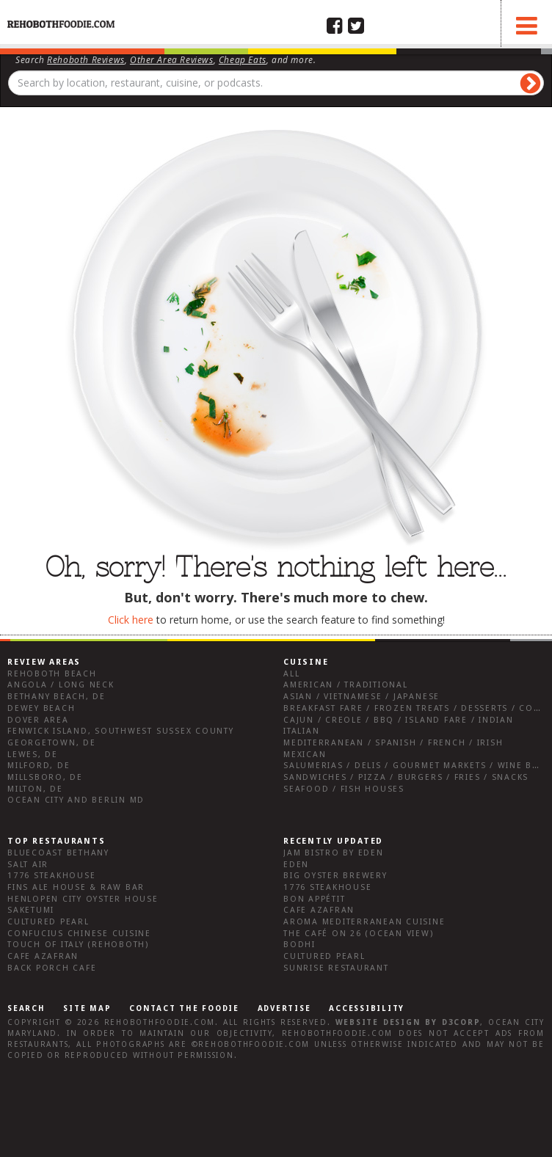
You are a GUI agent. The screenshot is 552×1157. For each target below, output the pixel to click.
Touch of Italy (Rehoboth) (78, 944)
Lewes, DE (32, 754)
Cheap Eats (242, 59)
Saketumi (30, 910)
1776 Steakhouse (51, 875)
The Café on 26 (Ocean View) (358, 933)
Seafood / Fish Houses (343, 789)
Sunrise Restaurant (336, 968)
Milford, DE (38, 765)
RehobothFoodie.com (160, 1022)
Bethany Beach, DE (56, 696)
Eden (296, 864)
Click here (130, 620)
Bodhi (299, 944)
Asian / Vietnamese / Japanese (361, 696)
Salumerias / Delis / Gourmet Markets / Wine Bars (417, 765)
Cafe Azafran (43, 956)
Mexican (304, 754)
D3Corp (461, 1022)
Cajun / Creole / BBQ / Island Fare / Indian (398, 720)
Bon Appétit (314, 899)
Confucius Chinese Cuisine (79, 933)
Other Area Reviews (172, 59)
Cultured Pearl (48, 922)
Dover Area (38, 720)
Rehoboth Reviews (86, 59)
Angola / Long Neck (61, 685)
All (291, 674)
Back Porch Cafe (51, 968)
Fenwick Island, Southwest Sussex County (120, 731)
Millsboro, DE (45, 777)
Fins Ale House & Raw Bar (76, 887)
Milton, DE (35, 789)
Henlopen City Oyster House (83, 899)
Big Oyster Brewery (335, 875)
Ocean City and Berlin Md (76, 800)
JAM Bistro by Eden (333, 853)
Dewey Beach (41, 708)
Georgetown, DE (51, 743)
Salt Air (27, 864)
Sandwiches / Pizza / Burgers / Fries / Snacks (406, 777)
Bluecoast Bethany (58, 853)
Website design (378, 1022)
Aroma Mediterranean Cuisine (364, 922)
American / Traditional (345, 685)
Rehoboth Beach (52, 674)
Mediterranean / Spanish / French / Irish (393, 743)
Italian (301, 731)
